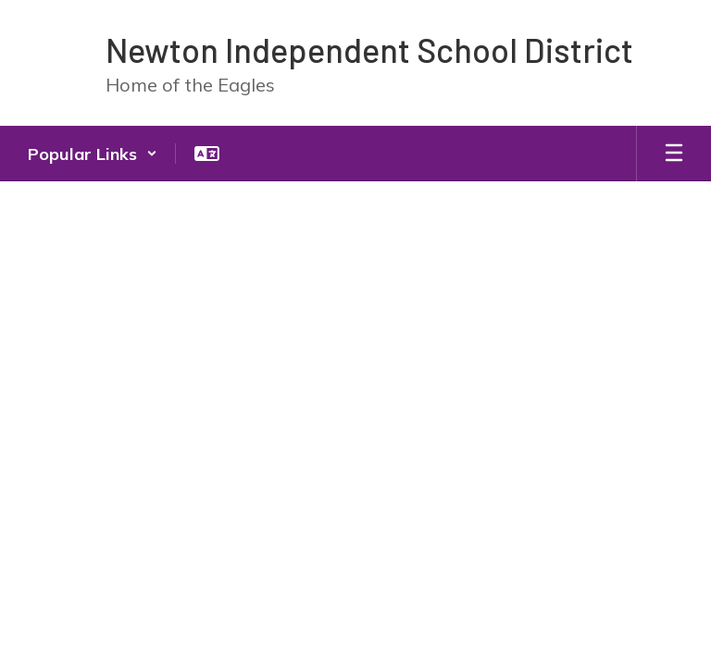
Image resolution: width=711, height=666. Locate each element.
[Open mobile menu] (674, 153)
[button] (92, 153)
